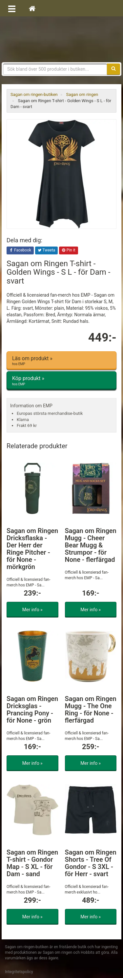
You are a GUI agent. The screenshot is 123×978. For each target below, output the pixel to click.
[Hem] (32, 8)
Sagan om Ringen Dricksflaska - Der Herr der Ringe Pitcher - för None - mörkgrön (32, 549)
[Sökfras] (55, 69)
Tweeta (46, 250)
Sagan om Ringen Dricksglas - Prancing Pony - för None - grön (32, 709)
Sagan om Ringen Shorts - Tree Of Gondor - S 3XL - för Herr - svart (90, 863)
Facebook (20, 250)
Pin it (68, 250)
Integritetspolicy (19, 971)
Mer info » (32, 609)
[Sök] (113, 69)
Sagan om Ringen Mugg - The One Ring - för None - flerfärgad (90, 709)
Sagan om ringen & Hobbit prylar (61, 39)
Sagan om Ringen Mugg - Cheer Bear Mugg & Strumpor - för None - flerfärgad (90, 545)
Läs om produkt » (61, 360)
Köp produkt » (61, 380)
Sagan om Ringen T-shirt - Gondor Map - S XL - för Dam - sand (32, 863)
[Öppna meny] (12, 8)
